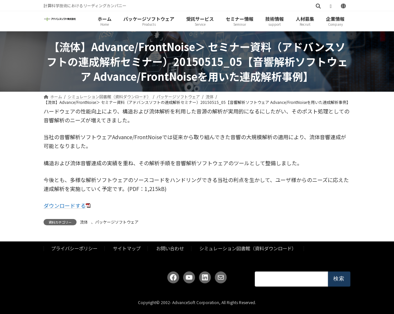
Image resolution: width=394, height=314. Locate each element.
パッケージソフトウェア (117, 222)
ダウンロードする (65, 205)
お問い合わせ (170, 248)
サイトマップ (127, 248)
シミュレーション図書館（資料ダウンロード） (247, 248)
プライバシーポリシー (74, 248)
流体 (84, 222)
